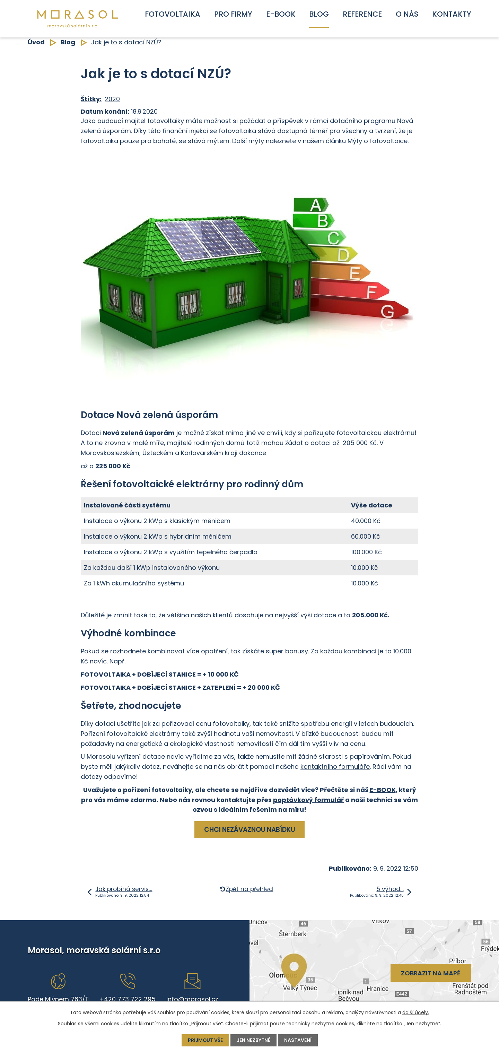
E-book (281, 14)
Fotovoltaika (172, 14)
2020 (112, 99)
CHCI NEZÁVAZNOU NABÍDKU (249, 829)
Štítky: (91, 99)
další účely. (415, 1012)
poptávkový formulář (308, 799)
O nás (407, 14)
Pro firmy (233, 14)
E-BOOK (383, 789)
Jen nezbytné (254, 1040)
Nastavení (298, 1040)
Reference (362, 14)
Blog (319, 14)
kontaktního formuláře (335, 766)
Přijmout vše (205, 1040)
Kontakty (451, 14)
